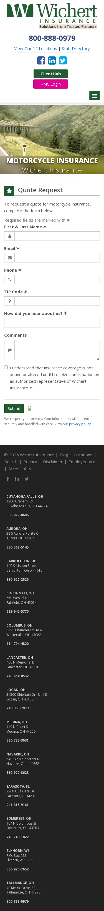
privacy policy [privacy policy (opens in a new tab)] (80, 424)
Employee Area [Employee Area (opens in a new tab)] (83, 461)
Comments (15, 335)
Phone (13, 270)
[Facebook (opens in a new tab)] (41, 60)
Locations (83, 454)
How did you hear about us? (35, 313)
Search (11, 461)
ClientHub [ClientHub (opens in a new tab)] (50, 73)
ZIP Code (15, 291)
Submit (14, 408)
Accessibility (19, 468)
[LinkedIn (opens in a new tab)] (52, 60)
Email (12, 248)
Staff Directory (76, 48)
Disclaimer (53, 461)
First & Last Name (25, 226)
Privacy (30, 461)
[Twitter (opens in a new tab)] (63, 60)
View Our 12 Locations (35, 48)
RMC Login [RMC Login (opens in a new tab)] (50, 84)
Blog (64, 454)
